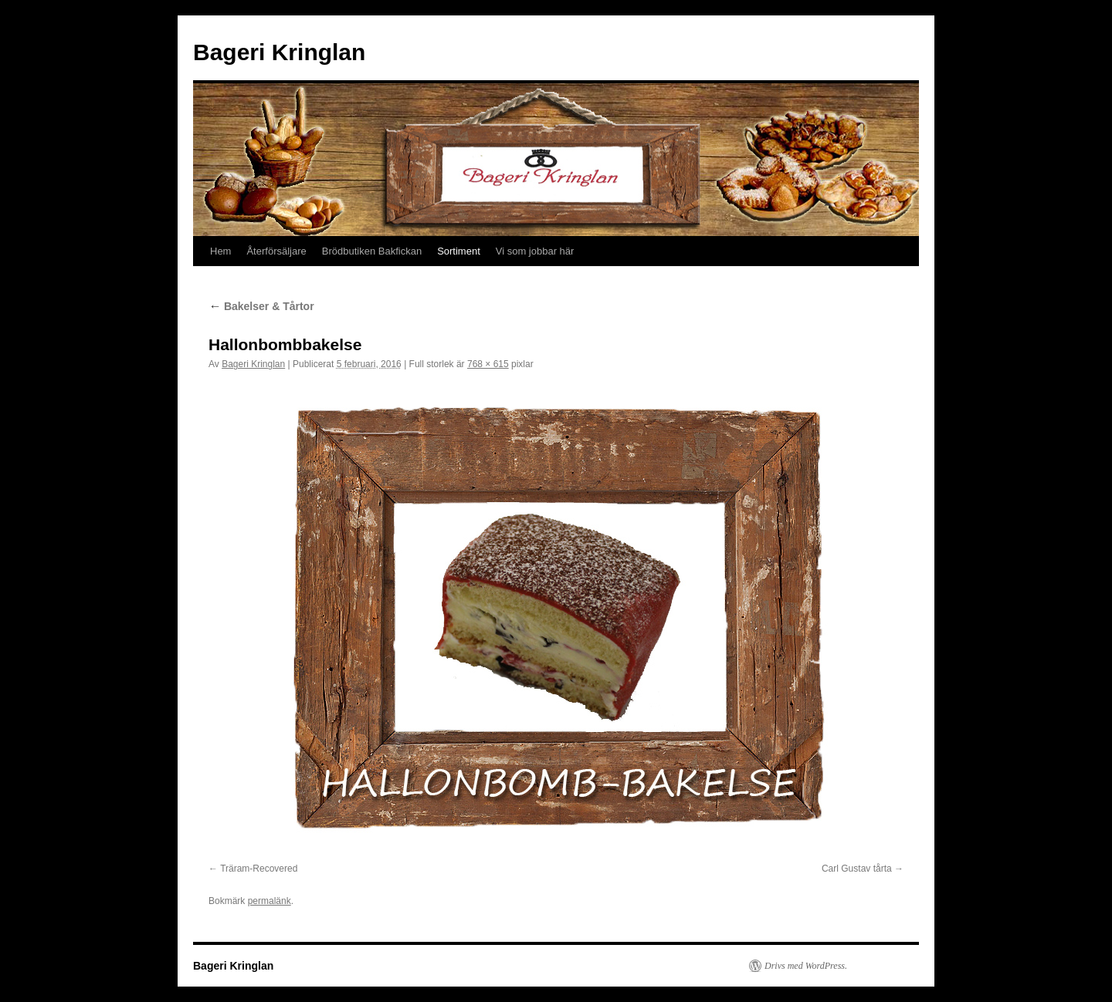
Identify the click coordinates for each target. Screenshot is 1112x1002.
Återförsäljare (276, 251)
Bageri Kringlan (279, 52)
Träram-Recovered (258, 868)
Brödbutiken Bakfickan (372, 251)
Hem (220, 251)
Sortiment (458, 251)
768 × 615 (488, 364)
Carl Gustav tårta (857, 868)
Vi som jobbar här (535, 251)
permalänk (269, 901)
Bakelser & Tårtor (261, 306)
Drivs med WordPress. (805, 965)
